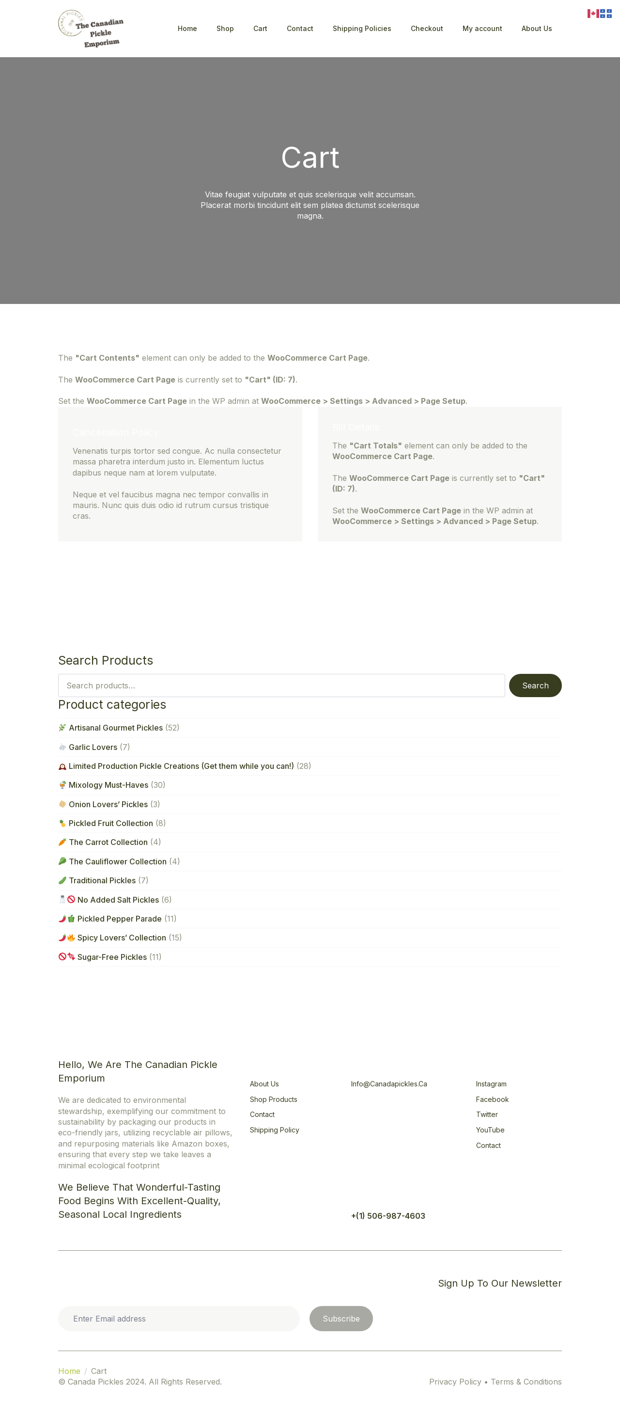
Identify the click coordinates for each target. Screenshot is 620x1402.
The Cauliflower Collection (113, 861)
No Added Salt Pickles (109, 900)
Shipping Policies (362, 28)
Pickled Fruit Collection (106, 823)
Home (187, 28)
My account (482, 28)
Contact (300, 28)
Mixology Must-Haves (103, 785)
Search (535, 685)
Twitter (487, 1114)
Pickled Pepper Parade (110, 919)
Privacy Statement (164, 1283)
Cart (260, 28)
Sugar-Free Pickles (103, 957)
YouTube (490, 1130)
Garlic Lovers (88, 747)
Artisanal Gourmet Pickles (111, 728)
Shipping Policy (274, 1130)
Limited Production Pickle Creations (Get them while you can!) (176, 766)
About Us (537, 28)
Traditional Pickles (97, 880)
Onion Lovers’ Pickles (103, 804)
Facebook (492, 1099)
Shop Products (273, 1099)
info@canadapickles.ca (389, 1084)
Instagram (491, 1084)
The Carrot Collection (103, 842)
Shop (225, 28)
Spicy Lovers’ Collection (112, 937)
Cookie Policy (91, 1283)
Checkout (427, 28)
